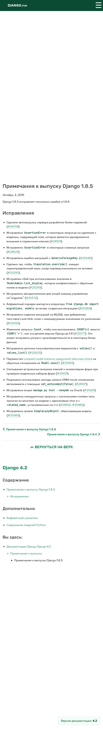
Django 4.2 (15, 467)
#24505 (65, 405)
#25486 (77, 405)
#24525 (13, 252)
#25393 (13, 323)
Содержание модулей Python (26, 525)
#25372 (31, 298)
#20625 (35, 353)
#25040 (85, 258)
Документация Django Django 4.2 (29, 547)
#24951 (56, 241)
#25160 (67, 363)
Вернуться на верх (51, 447)
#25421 (89, 390)
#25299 (35, 288)
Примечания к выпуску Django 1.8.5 (31, 490)
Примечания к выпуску (26, 553)
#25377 (80, 334)
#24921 (81, 384)
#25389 (13, 415)
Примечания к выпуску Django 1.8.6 (29, 429)
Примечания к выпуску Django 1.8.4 (73, 434)
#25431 (62, 374)
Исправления (19, 496)
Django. (17, 5)
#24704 (13, 227)
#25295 (13, 273)
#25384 (85, 308)
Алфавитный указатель (22, 518)
